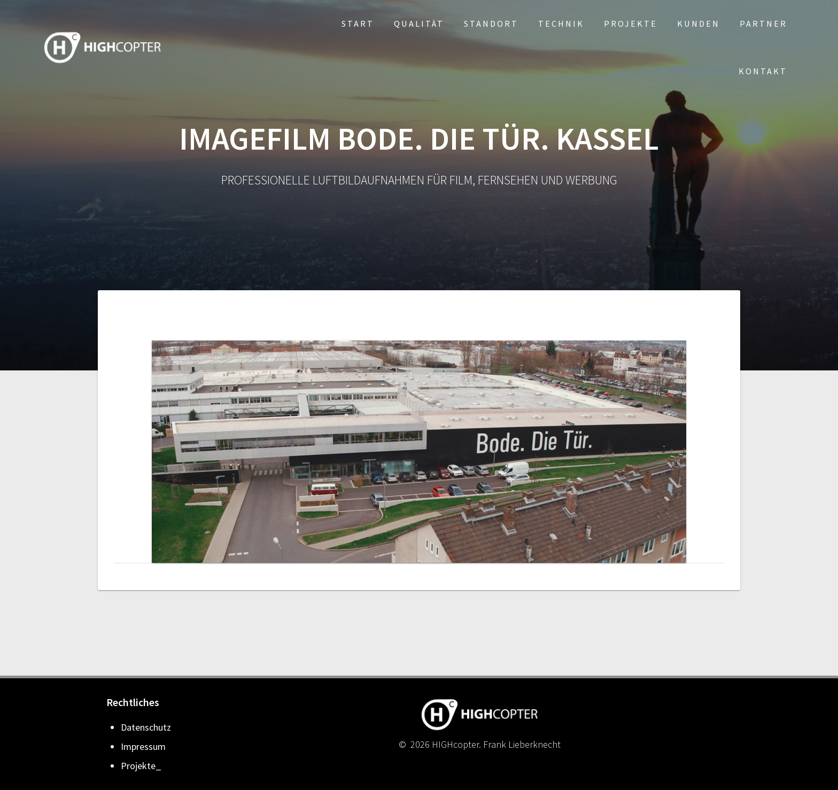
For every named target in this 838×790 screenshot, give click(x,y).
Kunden (698, 23)
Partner (763, 23)
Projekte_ (141, 766)
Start (358, 23)
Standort (491, 23)
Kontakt (763, 71)
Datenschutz (146, 727)
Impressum (143, 746)
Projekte (630, 23)
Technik (561, 23)
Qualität (419, 23)
